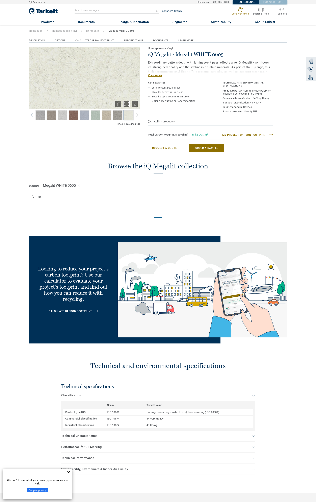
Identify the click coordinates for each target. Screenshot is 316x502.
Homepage (36, 30)
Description (37, 40)
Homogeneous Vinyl (64, 30)
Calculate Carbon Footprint (94, 40)
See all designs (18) (128, 124)
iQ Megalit (92, 30)
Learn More (185, 40)
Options (60, 40)
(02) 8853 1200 (221, 2)
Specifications (133, 40)
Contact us (203, 2)
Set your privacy (37, 490)
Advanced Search (172, 11)
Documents (160, 40)
